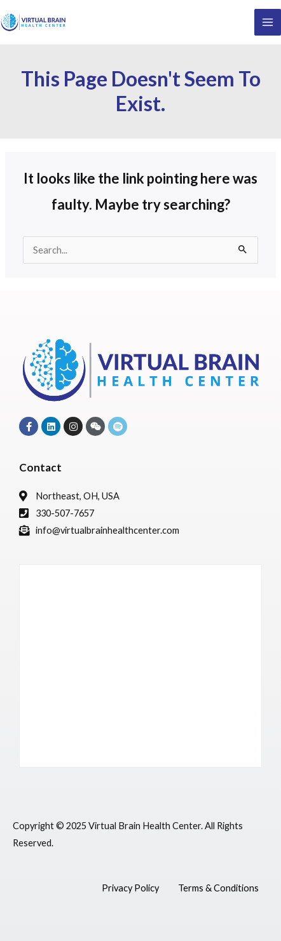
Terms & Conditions (218, 888)
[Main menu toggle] (267, 22)
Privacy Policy (130, 888)
